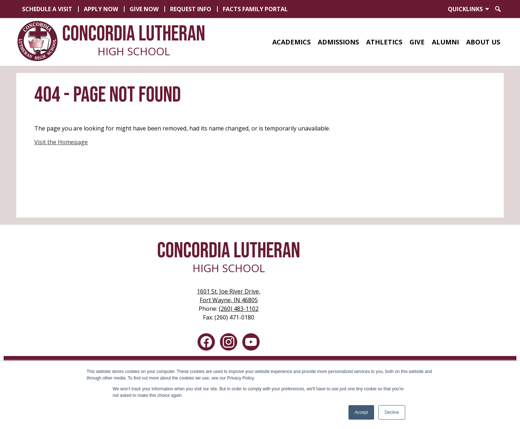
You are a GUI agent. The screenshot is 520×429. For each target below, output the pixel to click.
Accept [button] (361, 412)
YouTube (251, 343)
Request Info (190, 9)
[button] (291, 42)
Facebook (206, 343)
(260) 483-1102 (239, 309)
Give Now (144, 9)
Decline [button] (392, 412)
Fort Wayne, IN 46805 (228, 295)
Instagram (228, 343)
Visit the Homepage (61, 142)
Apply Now (101, 9)
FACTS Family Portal (255, 9)
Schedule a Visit (47, 9)
